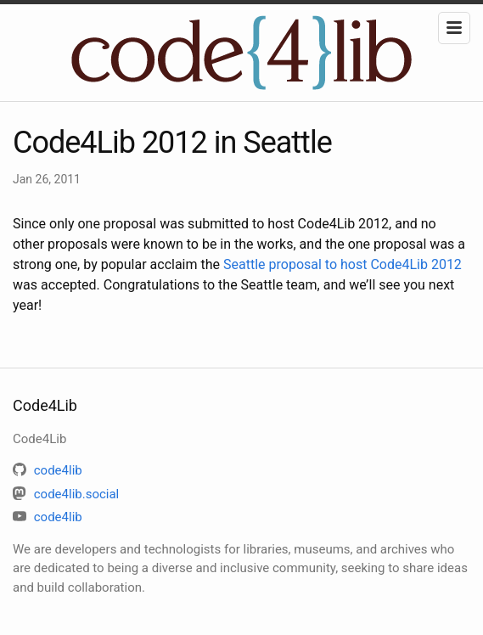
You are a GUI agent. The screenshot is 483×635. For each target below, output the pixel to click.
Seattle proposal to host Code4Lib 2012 (342, 264)
